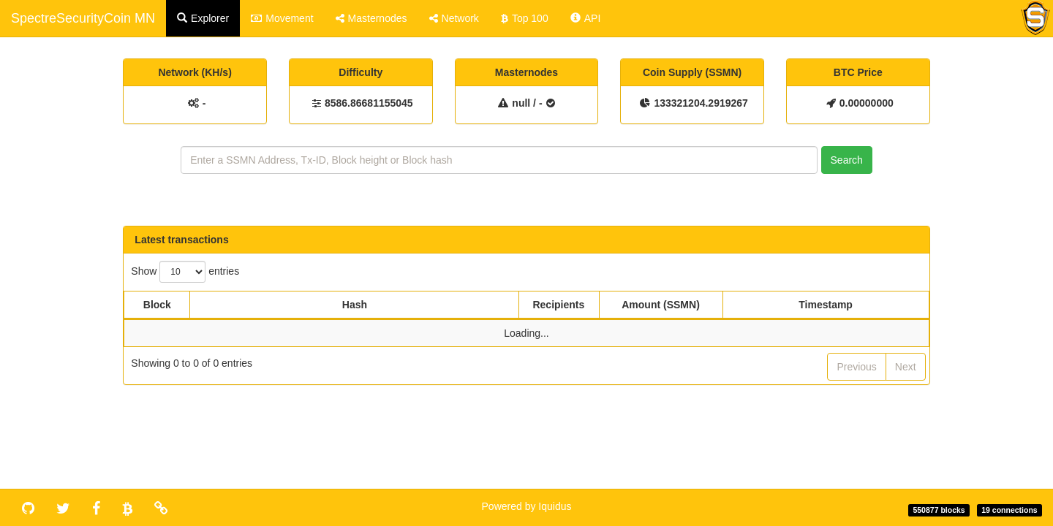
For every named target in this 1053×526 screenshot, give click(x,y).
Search (847, 160)
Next (905, 367)
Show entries (185, 272)
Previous (856, 367)
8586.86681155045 (369, 103)
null (521, 103)
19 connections (1009, 510)
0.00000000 (866, 103)
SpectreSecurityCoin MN (83, 18)
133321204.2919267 (700, 103)
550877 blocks (939, 510)
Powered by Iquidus (527, 506)
